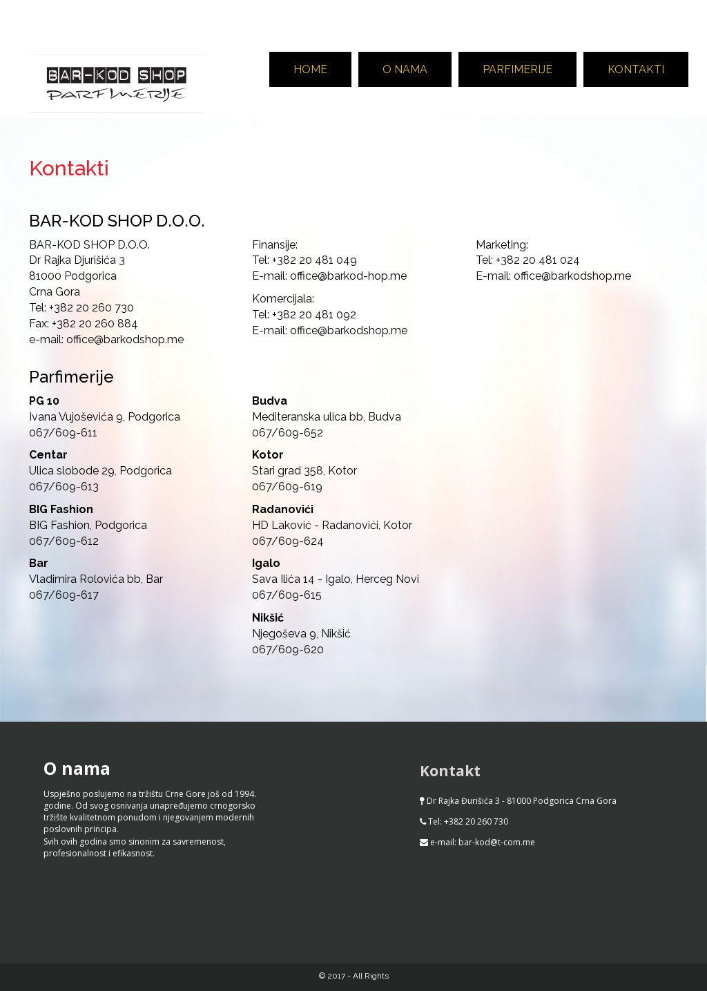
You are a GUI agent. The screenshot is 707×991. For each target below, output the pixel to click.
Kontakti (636, 69)
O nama (404, 69)
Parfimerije (517, 69)
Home (310, 69)
